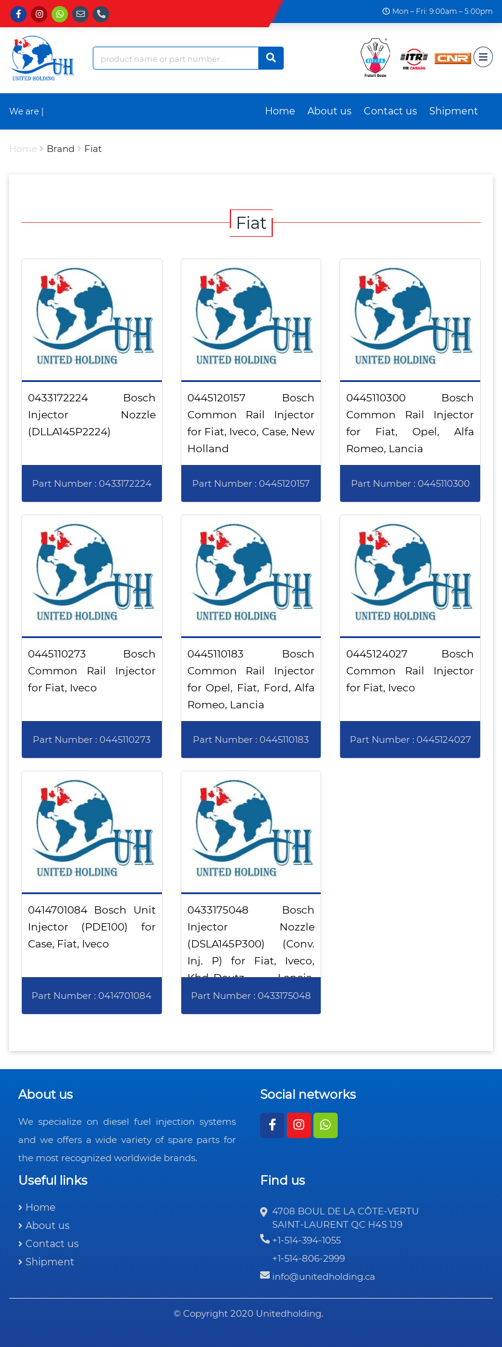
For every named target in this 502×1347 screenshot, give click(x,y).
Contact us (390, 111)
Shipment (453, 111)
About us (329, 111)
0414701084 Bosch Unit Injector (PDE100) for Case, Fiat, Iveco (92, 927)
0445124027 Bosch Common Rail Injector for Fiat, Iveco (410, 671)
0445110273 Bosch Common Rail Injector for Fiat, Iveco (92, 671)
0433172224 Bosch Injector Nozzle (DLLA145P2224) (92, 415)
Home (280, 111)
